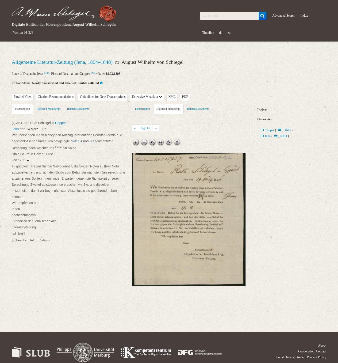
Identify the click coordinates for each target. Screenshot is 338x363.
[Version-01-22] (22, 32)
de (220, 32)
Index (304, 15)
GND (46, 73)
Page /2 (145, 128)
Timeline (208, 32)
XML (172, 96)
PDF (185, 96)
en (228, 32)
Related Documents (78, 108)
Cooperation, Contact (312, 351)
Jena (268, 136)
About (322, 345)
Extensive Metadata (147, 96)
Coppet (269, 130)
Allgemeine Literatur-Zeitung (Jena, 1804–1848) (63, 62)
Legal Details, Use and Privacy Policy (301, 357)
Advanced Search (283, 15)
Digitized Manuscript (48, 108)
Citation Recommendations (56, 96)
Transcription (22, 108)
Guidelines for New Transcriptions (103, 96)
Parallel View (23, 96)
